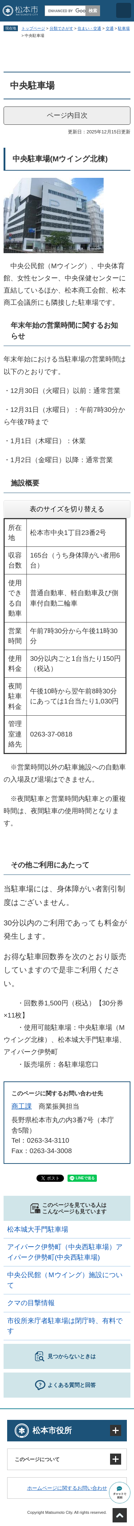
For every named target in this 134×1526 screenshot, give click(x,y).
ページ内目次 (67, 115)
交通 (110, 28)
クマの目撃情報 (31, 1303)
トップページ (33, 28)
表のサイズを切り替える (67, 509)
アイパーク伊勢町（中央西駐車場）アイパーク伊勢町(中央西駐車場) (65, 1252)
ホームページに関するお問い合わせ (67, 1488)
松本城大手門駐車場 (37, 1229)
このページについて (37, 1459)
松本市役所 (52, 1430)
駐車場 (124, 28)
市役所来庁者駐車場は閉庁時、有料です (65, 1326)
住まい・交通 (89, 28)
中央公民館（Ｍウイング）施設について (65, 1280)
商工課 (21, 1106)
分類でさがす (61, 28)
